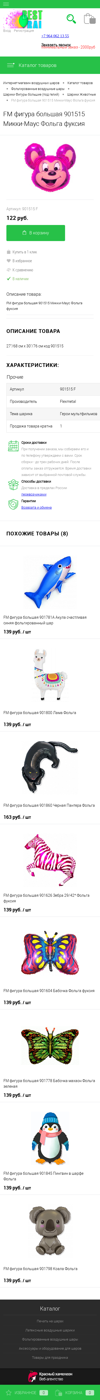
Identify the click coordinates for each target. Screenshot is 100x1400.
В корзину (36, 232)
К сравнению (19, 269)
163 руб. (17, 817)
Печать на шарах (50, 1321)
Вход (7, 31)
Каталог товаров (31, 65)
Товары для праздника (50, 1358)
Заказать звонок (56, 45)
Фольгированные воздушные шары (50, 1339)
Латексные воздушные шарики (50, 1330)
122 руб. (17, 218)
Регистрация (24, 31)
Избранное (27, 1393)
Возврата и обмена (36, 507)
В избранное (19, 260)
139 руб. (17, 632)
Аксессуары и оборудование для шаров (50, 1348)
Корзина (74, 1393)
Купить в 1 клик (21, 251)
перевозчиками (33, 494)
